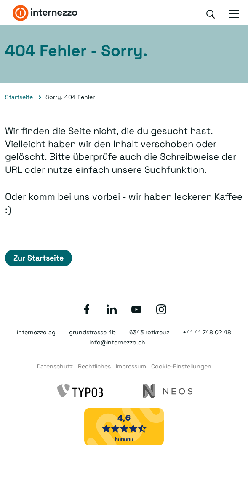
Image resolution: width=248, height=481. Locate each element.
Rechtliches (94, 366)
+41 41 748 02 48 (207, 332)
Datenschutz (55, 366)
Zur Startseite (38, 258)
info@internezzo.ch (117, 342)
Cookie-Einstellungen (181, 366)
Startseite (19, 97)
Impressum (131, 366)
